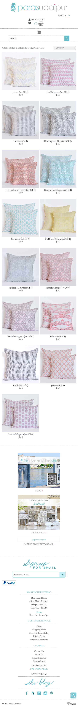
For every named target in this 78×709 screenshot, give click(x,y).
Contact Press (39, 661)
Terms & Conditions (39, 639)
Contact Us (39, 651)
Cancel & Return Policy (39, 633)
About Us (39, 654)
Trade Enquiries (39, 658)
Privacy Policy (39, 636)
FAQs (39, 626)
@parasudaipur (39, 539)
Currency (64, 15)
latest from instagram (38, 544)
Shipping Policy (39, 630)
